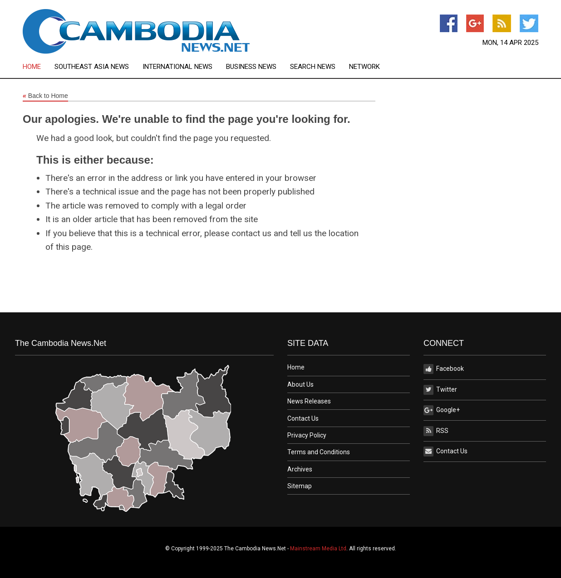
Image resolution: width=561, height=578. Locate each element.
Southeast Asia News (91, 66)
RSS (435, 431)
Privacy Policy (306, 435)
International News (177, 66)
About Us (300, 384)
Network (364, 66)
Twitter (440, 390)
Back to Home (45, 96)
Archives (299, 469)
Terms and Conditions (318, 452)
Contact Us (303, 418)
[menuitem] (38, 66)
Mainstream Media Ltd (318, 548)
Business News (251, 66)
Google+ (441, 410)
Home (32, 66)
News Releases (309, 401)
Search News (312, 66)
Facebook (443, 369)
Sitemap (299, 486)
